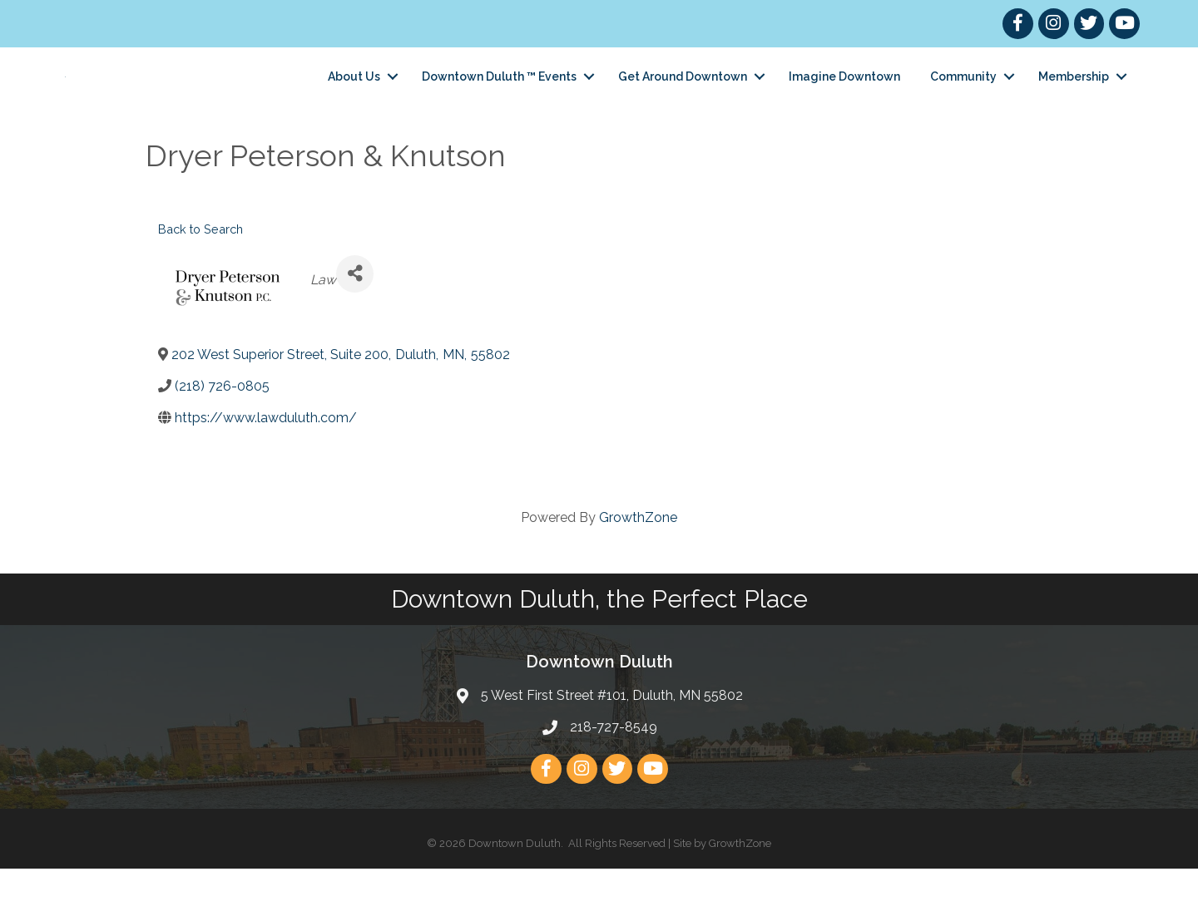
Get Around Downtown (682, 97)
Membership (1073, 97)
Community (963, 97)
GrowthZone (638, 560)
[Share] (355, 316)
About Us (354, 97)
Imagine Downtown (844, 97)
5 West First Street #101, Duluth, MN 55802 (612, 738)
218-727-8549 (613, 769)
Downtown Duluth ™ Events (499, 97)
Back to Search (200, 271)
